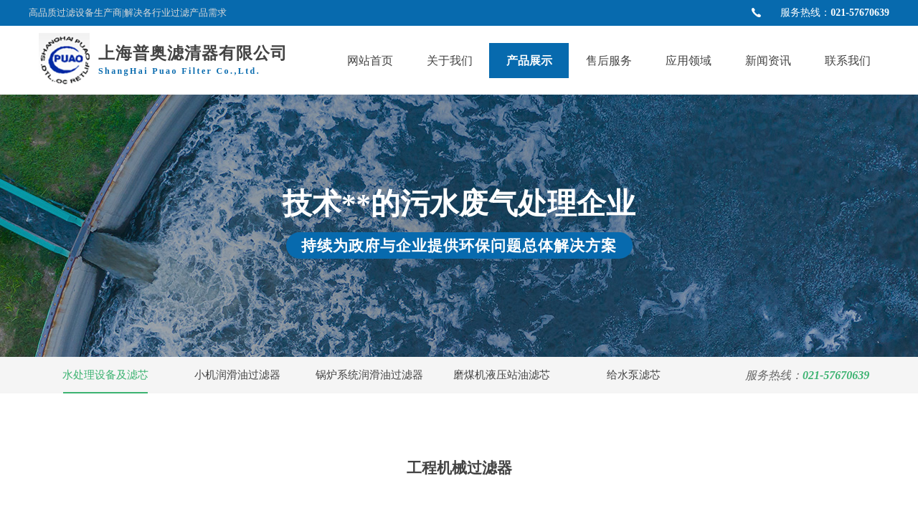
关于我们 (450, 60)
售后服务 (609, 60)
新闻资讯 (768, 60)
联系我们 (848, 60)
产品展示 (529, 60)
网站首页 (370, 60)
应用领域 (688, 60)
